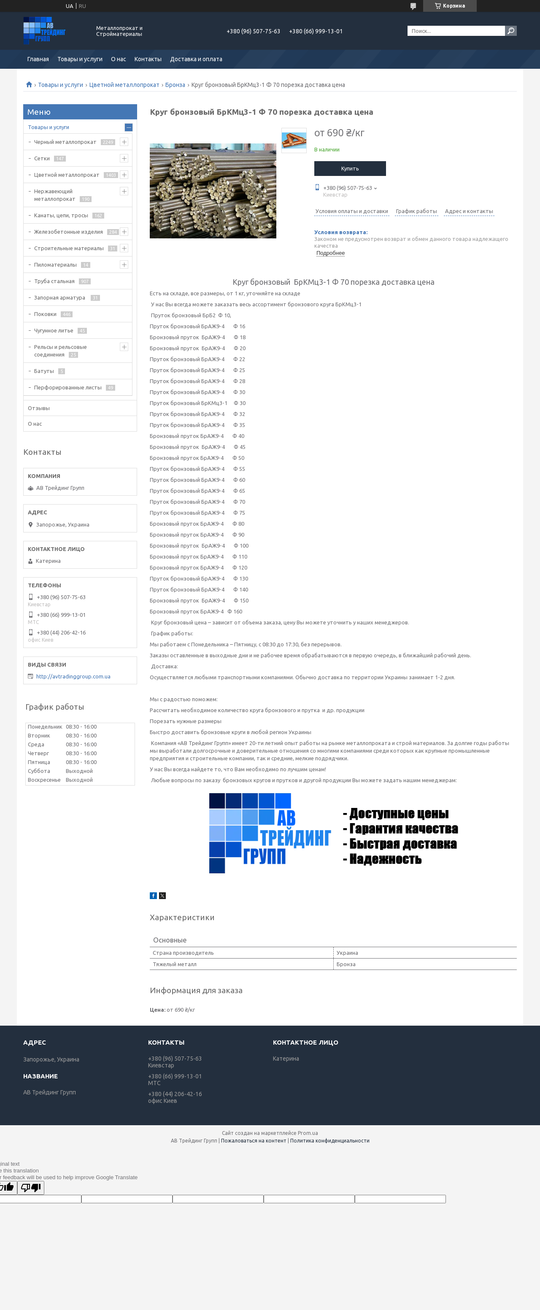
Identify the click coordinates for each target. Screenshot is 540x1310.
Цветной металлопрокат (124, 84)
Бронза (175, 84)
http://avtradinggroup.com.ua (73, 676)
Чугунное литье (53, 330)
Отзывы (39, 408)
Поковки (45, 314)
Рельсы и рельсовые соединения (60, 350)
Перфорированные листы (68, 387)
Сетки (42, 158)
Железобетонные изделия (68, 232)
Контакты (148, 59)
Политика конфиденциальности (330, 1140)
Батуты (44, 371)
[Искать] (511, 31)
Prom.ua (308, 1133)
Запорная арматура (60, 297)
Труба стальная (54, 281)
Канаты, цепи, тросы (61, 215)
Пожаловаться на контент (253, 1140)
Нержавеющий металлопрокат (55, 195)
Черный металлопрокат (65, 142)
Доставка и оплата (196, 59)
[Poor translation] (30, 1188)
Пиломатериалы (55, 264)
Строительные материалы (69, 248)
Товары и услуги (80, 59)
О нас (118, 59)
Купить (350, 168)
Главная (38, 59)
